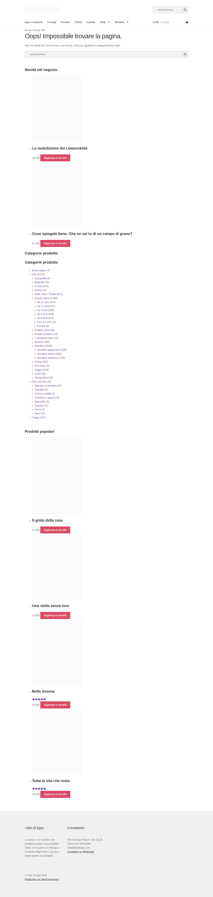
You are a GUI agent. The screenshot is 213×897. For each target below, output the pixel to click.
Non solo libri (39, 381)
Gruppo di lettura (44, 334)
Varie (37, 413)
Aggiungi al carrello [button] (55, 158)
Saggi (38, 370)
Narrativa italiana (46, 354)
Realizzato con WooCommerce (42, 879)
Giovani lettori (42, 298)
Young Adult (41, 377)
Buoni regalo (39, 270)
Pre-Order (40, 366)
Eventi (78, 22)
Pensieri (65, 22)
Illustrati (39, 342)
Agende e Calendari (45, 385)
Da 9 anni (42, 318)
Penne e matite (43, 393)
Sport (37, 374)
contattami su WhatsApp (80, 851)
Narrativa (40, 346)
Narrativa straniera (47, 358)
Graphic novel (42, 330)
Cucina (38, 286)
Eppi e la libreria (33, 22)
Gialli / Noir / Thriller (45, 294)
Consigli (51, 22)
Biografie (39, 282)
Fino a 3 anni (44, 322)
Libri (34, 274)
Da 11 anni (43, 302)
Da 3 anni (42, 310)
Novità (38, 362)
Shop (103, 22)
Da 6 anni (42, 314)
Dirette (38, 290)
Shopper (39, 405)
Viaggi (35, 417)
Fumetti (41, 326)
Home (28, 30)
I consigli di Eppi (43, 338)
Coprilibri (39, 389)
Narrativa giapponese (48, 350)
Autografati (40, 278)
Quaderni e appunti (45, 397)
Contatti (91, 22)
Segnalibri (40, 401)
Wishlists (119, 22)
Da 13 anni (43, 306)
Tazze (38, 409)
